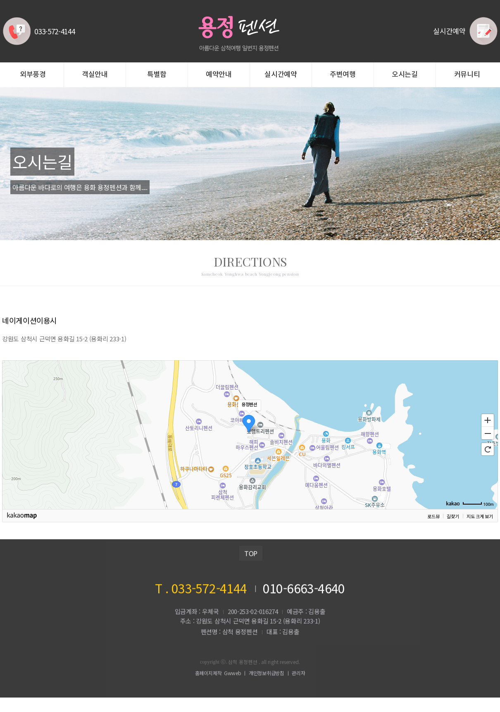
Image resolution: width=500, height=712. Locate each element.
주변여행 (343, 75)
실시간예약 (280, 75)
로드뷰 (433, 516)
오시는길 (405, 75)
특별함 (157, 75)
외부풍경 (33, 75)
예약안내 (219, 75)
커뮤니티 (467, 75)
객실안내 (95, 75)
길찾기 (453, 516)
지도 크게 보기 (480, 516)
